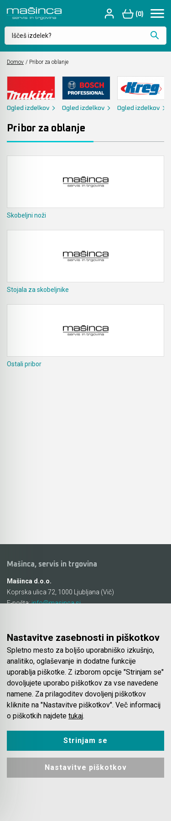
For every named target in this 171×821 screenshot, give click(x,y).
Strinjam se (85, 740)
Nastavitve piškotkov (86, 767)
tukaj (75, 716)
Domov (15, 62)
